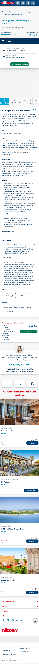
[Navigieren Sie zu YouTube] (17, 620)
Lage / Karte (30, 102)
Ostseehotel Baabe (8, 580)
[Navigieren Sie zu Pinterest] (13, 620)
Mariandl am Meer (7, 431)
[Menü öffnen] (37, 2)
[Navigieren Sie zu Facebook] (3, 620)
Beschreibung (4, 101)
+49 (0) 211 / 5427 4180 (19, 364)
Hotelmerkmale (14, 101)
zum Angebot (31, 491)
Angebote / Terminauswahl (28, 332)
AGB (3, 646)
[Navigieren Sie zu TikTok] (22, 620)
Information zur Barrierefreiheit (25, 650)
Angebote (36, 101)
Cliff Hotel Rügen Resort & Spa (12, 529)
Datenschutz (6, 650)
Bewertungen (23, 101)
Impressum (23, 646)
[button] (19, 601)
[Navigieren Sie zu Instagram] (8, 620)
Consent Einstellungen (9, 654)
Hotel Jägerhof (6, 482)
